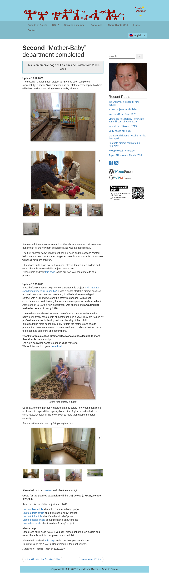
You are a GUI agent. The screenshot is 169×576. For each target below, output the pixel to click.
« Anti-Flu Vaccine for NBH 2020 (42, 559)
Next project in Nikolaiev (122, 150)
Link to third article (32, 516)
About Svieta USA (118, 25)
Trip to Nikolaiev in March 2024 (125, 155)
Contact (32, 30)
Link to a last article (32, 509)
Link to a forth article (33, 513)
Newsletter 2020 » (91, 559)
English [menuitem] (137, 35)
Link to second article (33, 519)
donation (47, 490)
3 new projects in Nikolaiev (123, 109)
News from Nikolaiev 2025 (123, 126)
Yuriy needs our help (120, 131)
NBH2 (55, 25)
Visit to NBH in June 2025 (122, 114)
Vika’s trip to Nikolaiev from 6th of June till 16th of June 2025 (126, 120)
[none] (137, 35)
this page (50, 272)
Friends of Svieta (37, 25)
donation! (56, 346)
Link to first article (31, 523)
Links (136, 25)
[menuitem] (137, 35)
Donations (96, 25)
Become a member (75, 25)
